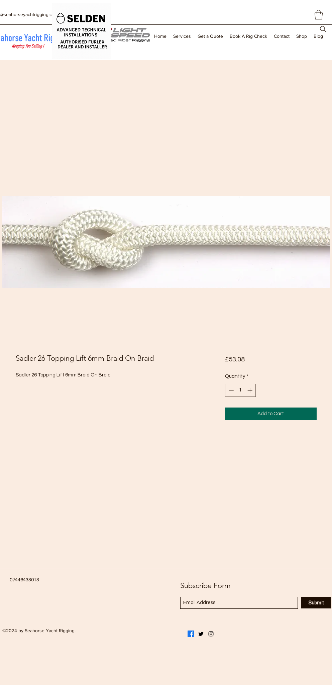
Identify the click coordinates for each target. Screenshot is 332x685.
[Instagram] (211, 634)
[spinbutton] (240, 390)
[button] (319, 15)
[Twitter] (201, 634)
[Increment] (250, 390)
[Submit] (316, 602)
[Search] (323, 29)
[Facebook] (191, 634)
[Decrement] (230, 390)
